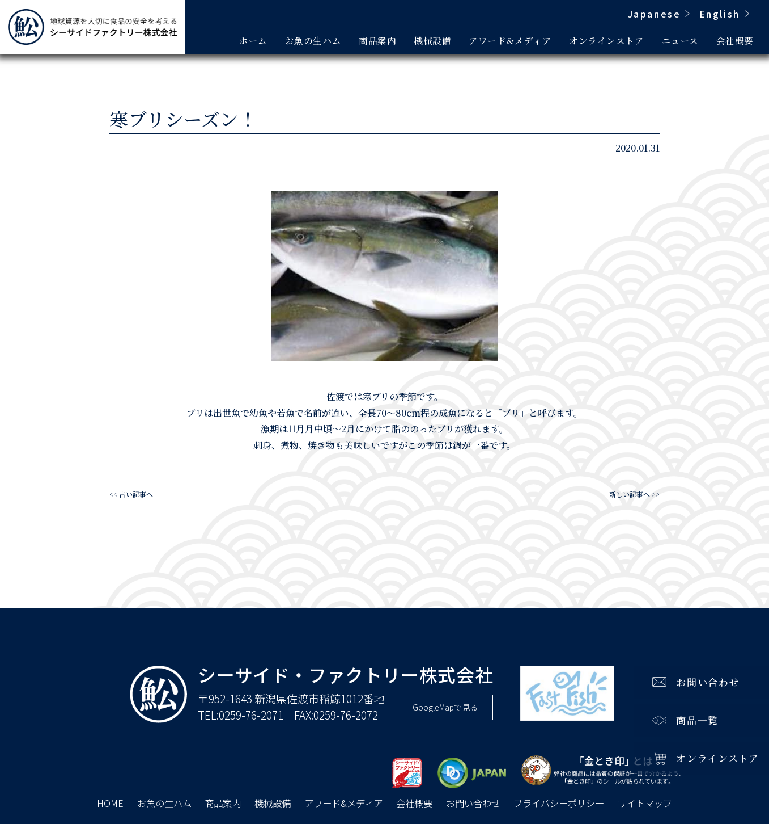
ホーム (253, 40)
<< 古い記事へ (131, 494)
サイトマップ (645, 803)
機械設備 (432, 40)
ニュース (680, 40)
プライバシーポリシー (558, 803)
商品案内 (377, 40)
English (719, 13)
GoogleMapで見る (445, 707)
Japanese (654, 13)
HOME (110, 803)
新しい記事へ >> (634, 494)
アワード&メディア (510, 40)
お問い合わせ (473, 803)
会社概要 (735, 40)
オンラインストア (606, 40)
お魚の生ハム (313, 40)
